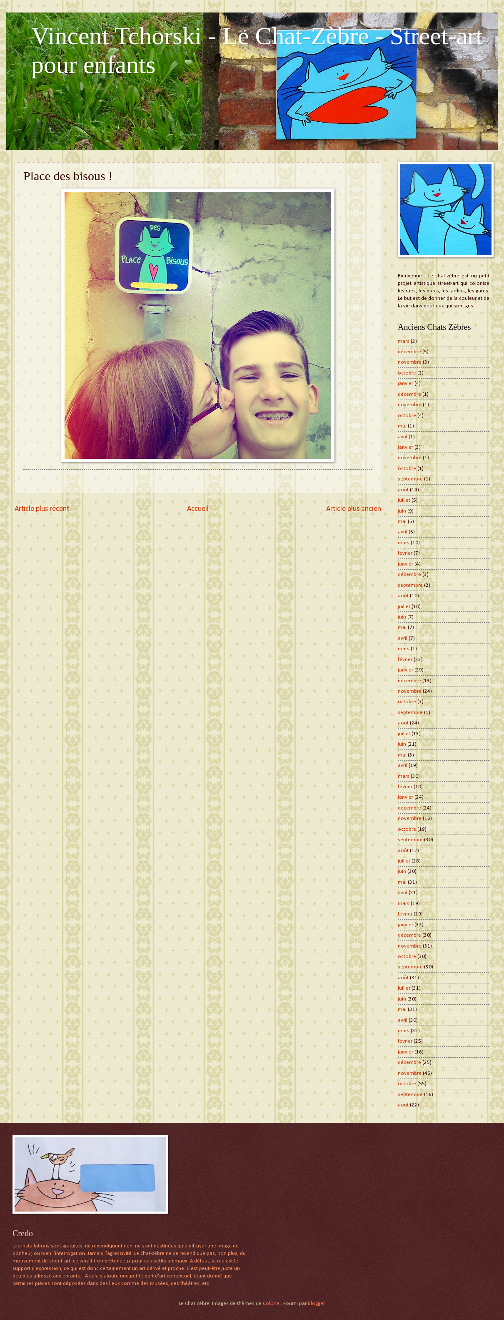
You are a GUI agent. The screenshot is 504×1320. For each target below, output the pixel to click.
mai (402, 426)
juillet (404, 500)
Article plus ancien (353, 509)
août (403, 490)
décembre (409, 352)
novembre (410, 362)
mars (403, 341)
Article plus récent (42, 509)
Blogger (316, 1303)
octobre (407, 373)
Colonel (272, 1303)
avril (402, 437)
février (405, 553)
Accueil (198, 509)
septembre (410, 479)
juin (402, 511)
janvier (405, 383)
